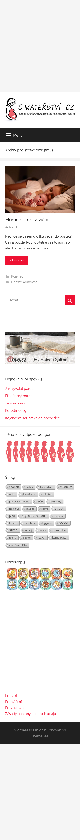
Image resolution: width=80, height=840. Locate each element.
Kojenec (17, 276)
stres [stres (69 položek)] (13, 530)
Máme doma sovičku (27, 220)
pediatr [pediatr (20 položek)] (29, 487)
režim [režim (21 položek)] (12, 494)
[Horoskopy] (40, 589)
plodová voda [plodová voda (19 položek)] (28, 494)
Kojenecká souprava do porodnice (32, 418)
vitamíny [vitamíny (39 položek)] (66, 487)
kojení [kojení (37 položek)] (13, 523)
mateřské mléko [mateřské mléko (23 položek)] (18, 544)
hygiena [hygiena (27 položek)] (47, 523)
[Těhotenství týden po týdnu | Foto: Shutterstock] (40, 461)
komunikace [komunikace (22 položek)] (46, 487)
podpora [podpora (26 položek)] (59, 516)
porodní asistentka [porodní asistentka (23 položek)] (19, 501)
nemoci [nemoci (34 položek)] (14, 509)
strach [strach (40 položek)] (59, 508)
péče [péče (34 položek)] (40, 501)
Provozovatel (15, 708)
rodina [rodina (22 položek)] (12, 537)
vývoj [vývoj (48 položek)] (28, 530)
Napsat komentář (24, 282)
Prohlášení (13, 702)
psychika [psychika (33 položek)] (29, 523)
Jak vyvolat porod (19, 389)
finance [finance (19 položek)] (27, 537)
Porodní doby (16, 411)
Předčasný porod (19, 396)
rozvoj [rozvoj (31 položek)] (41, 537)
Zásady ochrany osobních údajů (30, 714)
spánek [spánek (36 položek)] (14, 487)
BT (17, 227)
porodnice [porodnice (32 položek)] (59, 530)
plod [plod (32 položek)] (12, 516)
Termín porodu (17, 403)
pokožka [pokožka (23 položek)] (47, 494)
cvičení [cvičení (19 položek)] (42, 530)
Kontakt (11, 696)
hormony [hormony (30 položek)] (55, 501)
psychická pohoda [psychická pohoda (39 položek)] (34, 516)
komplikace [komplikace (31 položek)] (59, 537)
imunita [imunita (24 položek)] (30, 508)
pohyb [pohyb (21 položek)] (44, 508)
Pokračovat (16, 260)
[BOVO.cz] (40, 363)
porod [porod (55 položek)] (63, 523)
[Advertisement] (40, 46)
